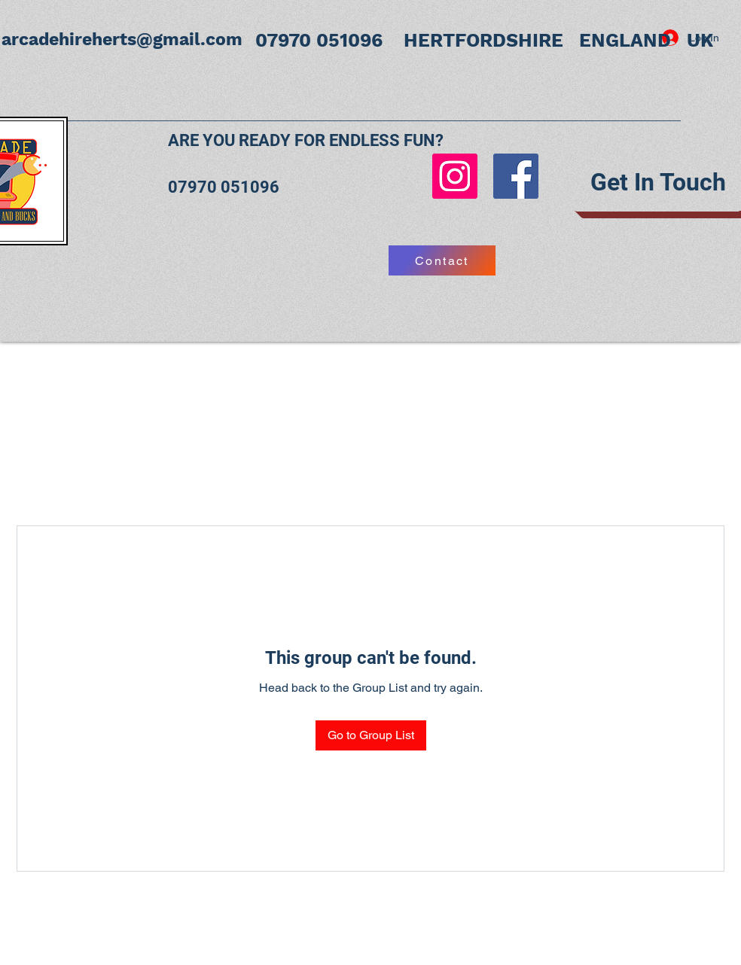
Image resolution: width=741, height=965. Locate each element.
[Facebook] (515, 176)
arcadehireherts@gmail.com (122, 39)
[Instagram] (454, 176)
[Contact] (442, 260)
